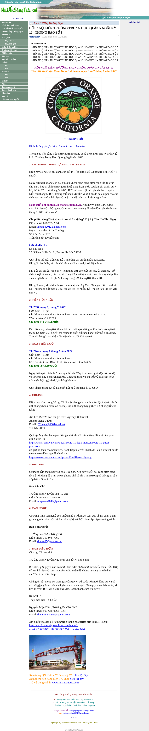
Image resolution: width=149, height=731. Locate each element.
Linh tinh (6, 93)
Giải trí (5, 81)
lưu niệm (125, 17)
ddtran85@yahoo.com (49, 541)
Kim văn (5, 71)
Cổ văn (5, 62)
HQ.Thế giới (10, 44)
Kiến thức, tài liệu (9, 47)
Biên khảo (6, 34)
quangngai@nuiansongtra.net (81, 710)
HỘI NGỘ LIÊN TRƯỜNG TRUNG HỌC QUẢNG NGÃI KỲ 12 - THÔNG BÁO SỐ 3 (75, 53)
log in (130, 22)
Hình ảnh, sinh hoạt (10, 25)
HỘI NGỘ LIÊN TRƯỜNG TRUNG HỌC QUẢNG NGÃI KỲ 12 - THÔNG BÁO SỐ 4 (75, 50)
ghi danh (137, 22)
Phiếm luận (7, 53)
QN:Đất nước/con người (12, 28)
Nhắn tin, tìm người (10, 99)
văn (6, 68)
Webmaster (34, 36)
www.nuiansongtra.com (65, 682)
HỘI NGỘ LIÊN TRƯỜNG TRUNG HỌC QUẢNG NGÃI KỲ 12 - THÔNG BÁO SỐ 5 (75, 47)
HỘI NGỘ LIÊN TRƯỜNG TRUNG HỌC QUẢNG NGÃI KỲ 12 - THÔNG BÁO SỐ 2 (75, 57)
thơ (6, 65)
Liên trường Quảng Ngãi (12, 31)
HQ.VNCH (9, 41)
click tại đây (81, 675)
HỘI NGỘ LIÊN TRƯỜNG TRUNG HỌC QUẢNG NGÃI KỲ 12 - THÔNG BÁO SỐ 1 (75, 60)
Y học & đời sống (9, 50)
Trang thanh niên (9, 90)
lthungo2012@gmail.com (51, 226)
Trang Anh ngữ (8, 87)
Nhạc (4, 84)
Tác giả (5, 96)
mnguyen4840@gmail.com (52, 501)
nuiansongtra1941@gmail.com (76, 713)
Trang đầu (6, 22)
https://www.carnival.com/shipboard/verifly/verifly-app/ (60, 457)
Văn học (5, 56)
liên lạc (116, 17)
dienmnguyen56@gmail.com (53, 614)
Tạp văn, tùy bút (9, 59)
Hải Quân (6, 38)
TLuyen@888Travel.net (51, 424)
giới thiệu (107, 17)
